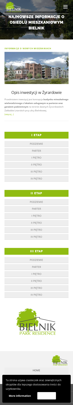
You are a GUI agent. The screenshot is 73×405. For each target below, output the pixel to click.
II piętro (36, 164)
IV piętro (36, 178)
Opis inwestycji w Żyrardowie (36, 92)
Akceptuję (46, 395)
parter (36, 150)
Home (36, 370)
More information (20, 395)
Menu (65, 6)
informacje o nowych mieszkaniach (27, 48)
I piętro (36, 157)
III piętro (36, 171)
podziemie (36, 143)
